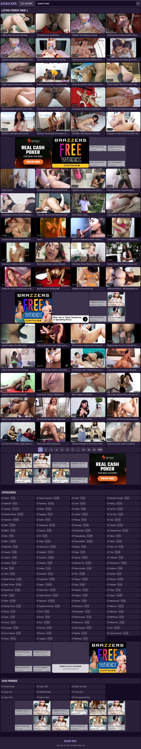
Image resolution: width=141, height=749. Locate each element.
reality (80, 633)
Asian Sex (8, 692)
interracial (47, 579)
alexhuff (11, 503)
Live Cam (28, 3)
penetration (82, 611)
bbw (9, 536)
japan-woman (48, 595)
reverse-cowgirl (120, 498)
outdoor (81, 595)
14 (89, 450)
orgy (80, 584)
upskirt (116, 574)
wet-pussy (117, 617)
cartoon (10, 557)
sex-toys (116, 514)
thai (115, 552)
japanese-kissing (49, 606)
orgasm (81, 579)
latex (79, 498)
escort (10, 622)
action (10, 498)
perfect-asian (83, 617)
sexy (115, 520)
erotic (9, 617)
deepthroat (12, 590)
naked (80, 547)
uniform (116, 568)
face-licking (12, 633)
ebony (10, 611)
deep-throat (13, 584)
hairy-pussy (47, 547)
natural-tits (83, 563)
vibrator (117, 579)
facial (10, 638)
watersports (118, 601)
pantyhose (81, 606)
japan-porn (47, 590)
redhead (81, 638)
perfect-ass (82, 622)
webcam (117, 606)
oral (79, 574)
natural (81, 557)
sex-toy (116, 509)
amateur (11, 509)
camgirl (10, 552)
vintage (116, 584)
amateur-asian (14, 514)
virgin (115, 590)
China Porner (9, 686)
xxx (115, 628)
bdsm (10, 541)
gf (43, 536)
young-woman (119, 633)
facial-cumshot (49, 498)
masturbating (83, 536)
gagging (46, 514)
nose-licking (83, 568)
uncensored (118, 563)
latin (80, 503)
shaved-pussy (119, 530)
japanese (47, 601)
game (45, 520)
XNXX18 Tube (45, 692)
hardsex (46, 563)
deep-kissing (13, 579)
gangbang (47, 525)
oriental (81, 590)
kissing (45, 628)
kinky (44, 617)
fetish (45, 509)
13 (83, 450)
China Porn (78, 692)
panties (80, 601)
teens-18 (117, 547)
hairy (45, 541)
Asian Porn (8, 697)
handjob (46, 552)
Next (100, 450)
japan (45, 584)
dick (9, 595)
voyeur (116, 595)
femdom (46, 503)
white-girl (117, 622)
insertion (46, 574)
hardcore (46, 557)
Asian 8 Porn (44, 697)
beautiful (11, 547)
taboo (115, 536)
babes (10, 530)
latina (80, 509)
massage (81, 525)
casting (10, 563)
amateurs (11, 520)
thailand (117, 557)
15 (94, 450)
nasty (79, 552)
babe (10, 525)
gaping (45, 530)
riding (116, 503)
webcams (117, 611)
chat (9, 568)
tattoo (116, 541)
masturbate (82, 530)
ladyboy (46, 638)
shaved (116, 525)
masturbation (83, 541)
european (11, 628)
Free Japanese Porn (82, 697)
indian (45, 568)
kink (44, 611)
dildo (10, 601)
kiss (44, 622)
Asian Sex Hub (80, 686)
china (9, 574)
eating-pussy (12, 606)
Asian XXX (43, 686)
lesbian (81, 514)
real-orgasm (83, 628)
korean (45, 633)
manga (80, 520)
